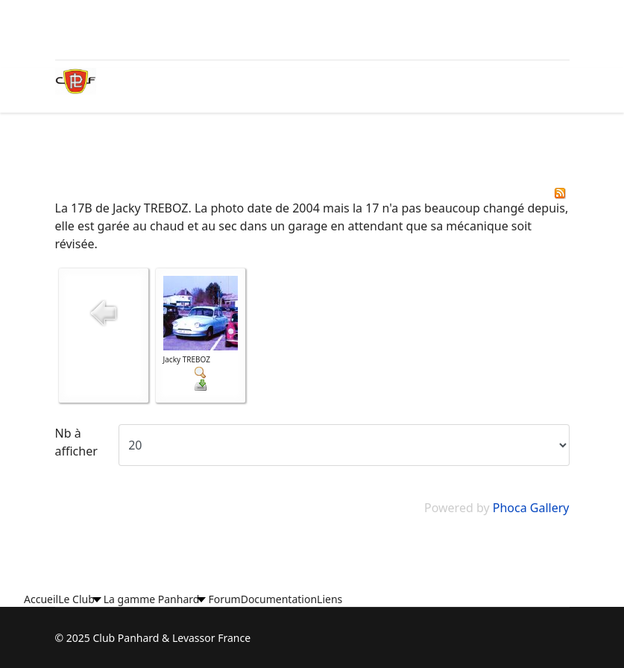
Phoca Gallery (531, 508)
